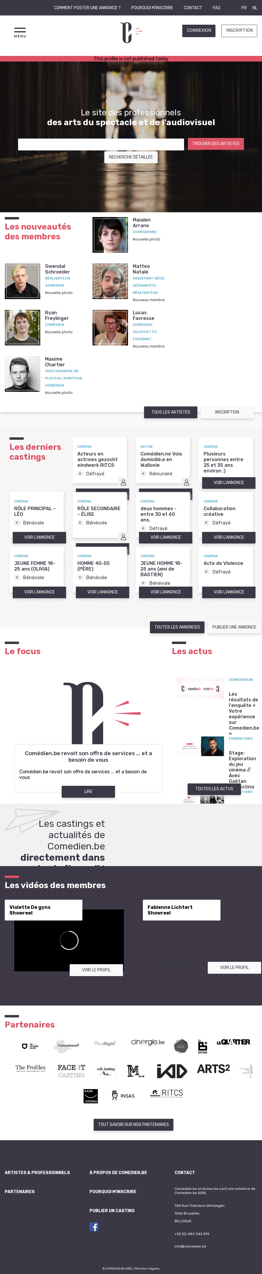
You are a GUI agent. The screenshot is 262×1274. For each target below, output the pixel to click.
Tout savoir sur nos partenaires (133, 1124)
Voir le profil (96, 970)
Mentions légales (147, 1268)
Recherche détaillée (131, 157)
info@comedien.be (190, 1246)
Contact (193, 7)
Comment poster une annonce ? (87, 7)
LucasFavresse (143, 315)
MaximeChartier (55, 361)
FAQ (216, 7)
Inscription (239, 30)
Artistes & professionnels (37, 1172)
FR (244, 7)
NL (255, 7)
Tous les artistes (170, 412)
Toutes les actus (214, 788)
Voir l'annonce (229, 482)
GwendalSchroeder (57, 269)
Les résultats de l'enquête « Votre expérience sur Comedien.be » (244, 713)
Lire (88, 791)
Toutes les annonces (177, 627)
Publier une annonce (234, 627)
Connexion (199, 30)
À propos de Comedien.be (118, 1172)
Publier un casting (112, 1210)
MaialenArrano (142, 222)
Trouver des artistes (215, 143)
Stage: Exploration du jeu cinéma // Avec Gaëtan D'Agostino (242, 770)
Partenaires (20, 1191)
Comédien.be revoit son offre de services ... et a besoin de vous (88, 756)
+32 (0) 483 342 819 (192, 1234)
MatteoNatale (141, 269)
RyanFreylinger (57, 315)
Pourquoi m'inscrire (152, 7)
